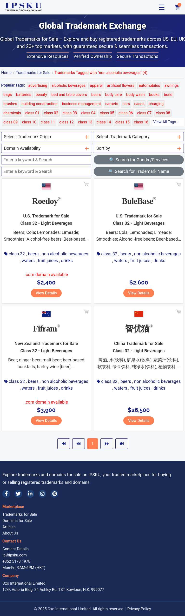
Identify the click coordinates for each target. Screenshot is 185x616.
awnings (171, 85)
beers (96, 94)
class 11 (48, 122)
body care (113, 94)
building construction (39, 104)
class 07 (144, 113)
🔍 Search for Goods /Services (138, 159)
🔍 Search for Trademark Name (138, 171)
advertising (37, 85)
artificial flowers (120, 85)
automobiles (149, 85)
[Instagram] (42, 494)
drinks (67, 260)
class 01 (32, 113)
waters (28, 260)
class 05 (107, 113)
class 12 (66, 122)
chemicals (12, 113)
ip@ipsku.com (14, 555)
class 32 (17, 253)
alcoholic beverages (69, 85)
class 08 (163, 113)
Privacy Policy (139, 609)
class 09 (10, 122)
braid (168, 94)
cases (139, 104)
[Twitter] (18, 494)
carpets (111, 104)
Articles (8, 527)
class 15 (122, 122)
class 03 (70, 113)
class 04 (88, 113)
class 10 (29, 122)
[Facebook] (6, 494)
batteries (23, 94)
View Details (46, 293)
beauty (41, 94)
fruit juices (48, 260)
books (154, 94)
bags (7, 94)
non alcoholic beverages (65, 253)
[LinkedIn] (30, 494)
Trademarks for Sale (33, 72)
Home (6, 72)
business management (81, 104)
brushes (10, 104)
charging (156, 104)
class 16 (141, 122)
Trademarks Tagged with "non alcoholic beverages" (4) (101, 72)
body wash (135, 94)
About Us (10, 533)
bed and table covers (69, 94)
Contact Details (15, 549)
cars (126, 104)
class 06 (126, 113)
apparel (96, 85)
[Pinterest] (54, 494)
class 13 (85, 122)
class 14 (104, 122)
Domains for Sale (17, 520)
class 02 (51, 113)
